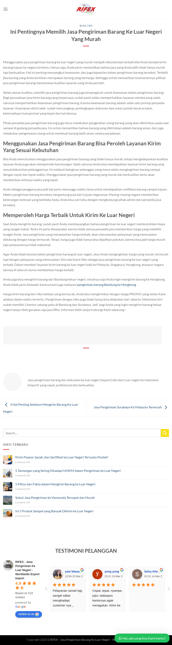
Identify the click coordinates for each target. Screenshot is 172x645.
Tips (89, 25)
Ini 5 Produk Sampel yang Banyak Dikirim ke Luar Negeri (54, 511)
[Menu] (5, 9)
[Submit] (165, 433)
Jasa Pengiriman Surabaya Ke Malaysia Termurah (131, 407)
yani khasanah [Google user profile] (75, 571)
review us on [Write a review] (28, 614)
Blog (83, 25)
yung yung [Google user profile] (112, 571)
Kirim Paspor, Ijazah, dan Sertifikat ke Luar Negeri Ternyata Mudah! (61, 457)
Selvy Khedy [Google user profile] (152, 571)
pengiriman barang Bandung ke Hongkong (106, 284)
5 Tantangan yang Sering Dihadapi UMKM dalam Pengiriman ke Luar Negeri (68, 470)
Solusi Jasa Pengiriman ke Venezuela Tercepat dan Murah (55, 497)
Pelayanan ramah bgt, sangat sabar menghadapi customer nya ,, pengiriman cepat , (68, 600)
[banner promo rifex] (82, 335)
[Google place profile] (27, 570)
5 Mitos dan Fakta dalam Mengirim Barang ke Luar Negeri (55, 484)
